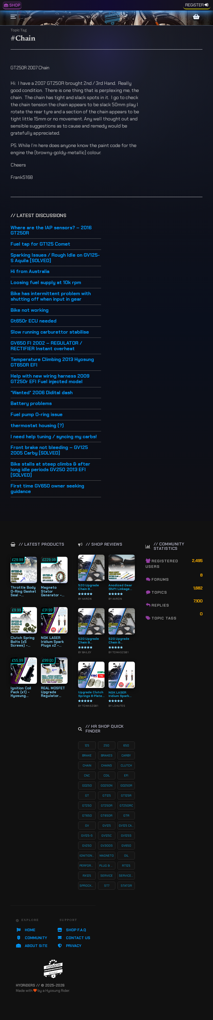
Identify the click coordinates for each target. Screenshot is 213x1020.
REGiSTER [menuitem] (194, 5)
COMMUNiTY (31, 937)
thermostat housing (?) (37, 426)
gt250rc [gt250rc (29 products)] (126, 805)
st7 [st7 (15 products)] (106, 885)
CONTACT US (73, 937)
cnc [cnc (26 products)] (87, 775)
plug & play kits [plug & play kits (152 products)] (107, 865)
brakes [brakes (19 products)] (106, 755)
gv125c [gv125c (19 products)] (106, 835)
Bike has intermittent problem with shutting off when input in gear (51, 296)
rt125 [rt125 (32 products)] (126, 865)
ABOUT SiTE (32, 945)
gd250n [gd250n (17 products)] (106, 785)
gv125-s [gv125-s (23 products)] (87, 835)
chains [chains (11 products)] (106, 765)
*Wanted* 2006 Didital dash (42, 393)
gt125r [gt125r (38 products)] (126, 795)
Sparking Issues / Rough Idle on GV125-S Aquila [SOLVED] (55, 258)
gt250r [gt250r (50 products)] (106, 805)
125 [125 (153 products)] (87, 745)
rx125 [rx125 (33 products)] (87, 875)
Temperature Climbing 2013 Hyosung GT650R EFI (52, 362)
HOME (25, 930)
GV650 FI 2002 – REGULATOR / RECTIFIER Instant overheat (46, 346)
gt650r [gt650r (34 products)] (106, 815)
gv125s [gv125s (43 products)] (126, 835)
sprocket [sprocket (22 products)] (87, 885)
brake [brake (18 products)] (87, 755)
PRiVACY (69, 945)
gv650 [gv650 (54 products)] (126, 845)
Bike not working (30, 310)
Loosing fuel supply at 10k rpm (46, 283)
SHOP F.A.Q (71, 930)
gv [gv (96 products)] (87, 825)
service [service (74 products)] (106, 875)
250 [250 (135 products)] (106, 745)
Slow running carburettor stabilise (50, 332)
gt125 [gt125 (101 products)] (106, 795)
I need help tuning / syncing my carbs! (54, 437)
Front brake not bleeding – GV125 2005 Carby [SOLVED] (49, 450)
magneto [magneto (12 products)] (107, 855)
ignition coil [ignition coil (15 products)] (87, 855)
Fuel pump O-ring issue (37, 415)
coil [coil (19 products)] (106, 775)
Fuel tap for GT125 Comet (40, 244)
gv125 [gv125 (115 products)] (106, 825)
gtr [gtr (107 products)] (126, 815)
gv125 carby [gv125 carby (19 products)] (127, 825)
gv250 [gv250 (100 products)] (87, 845)
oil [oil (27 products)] (126, 855)
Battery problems (31, 404)
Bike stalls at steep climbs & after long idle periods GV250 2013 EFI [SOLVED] (50, 469)
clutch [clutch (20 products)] (126, 765)
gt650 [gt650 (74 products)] (87, 815)
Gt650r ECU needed (33, 321)
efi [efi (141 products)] (126, 775)
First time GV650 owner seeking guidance (47, 489)
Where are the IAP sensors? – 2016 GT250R (51, 230)
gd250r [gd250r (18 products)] (126, 785)
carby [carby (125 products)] (126, 755)
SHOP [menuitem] (12, 5)
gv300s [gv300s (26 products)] (107, 845)
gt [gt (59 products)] (87, 795)
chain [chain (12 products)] (87, 765)
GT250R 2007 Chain (30, 68)
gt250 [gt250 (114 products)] (87, 805)
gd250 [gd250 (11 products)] (87, 785)
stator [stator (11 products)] (126, 885)
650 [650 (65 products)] (126, 745)
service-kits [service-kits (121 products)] (127, 875)
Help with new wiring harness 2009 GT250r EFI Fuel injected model (50, 379)
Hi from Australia (30, 272)
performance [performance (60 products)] (87, 865)
